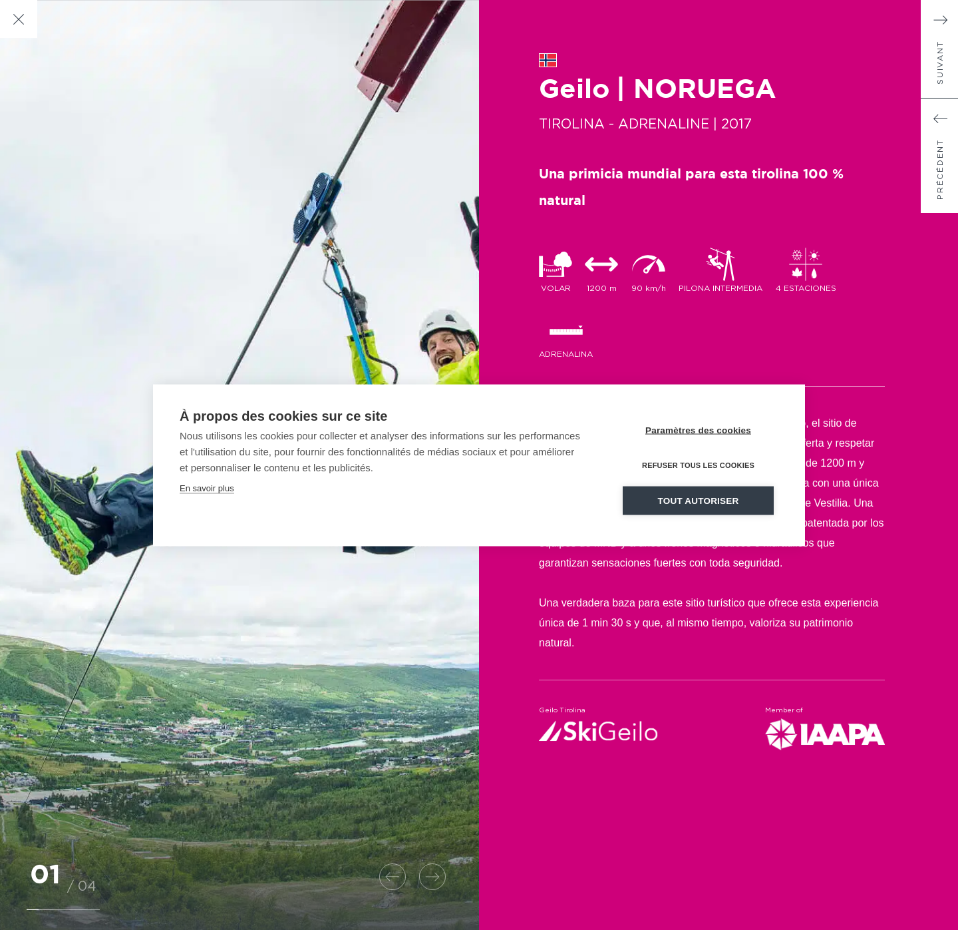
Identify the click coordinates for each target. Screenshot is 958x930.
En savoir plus (207, 488)
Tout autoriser (698, 500)
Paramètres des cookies (698, 430)
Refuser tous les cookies (698, 465)
